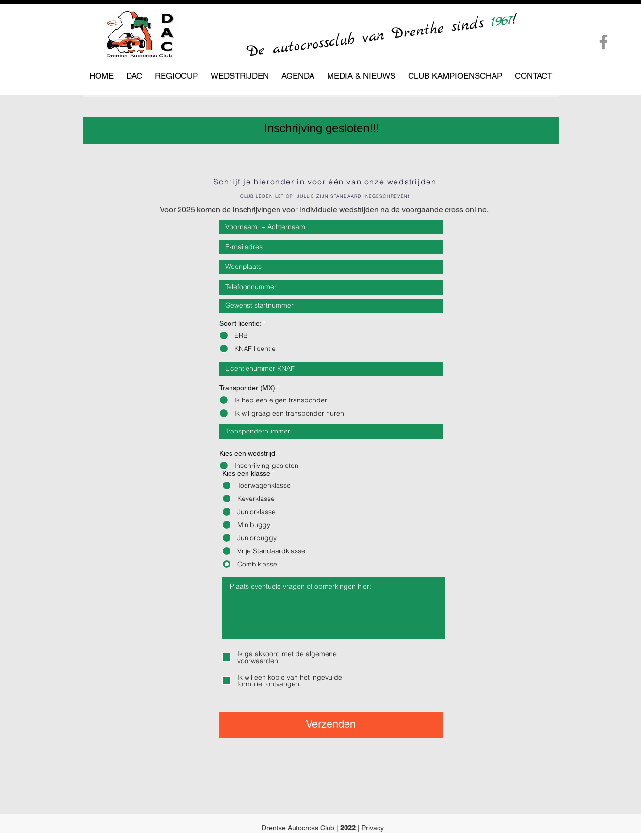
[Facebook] (603, 42)
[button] (134, 75)
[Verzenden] (331, 725)
